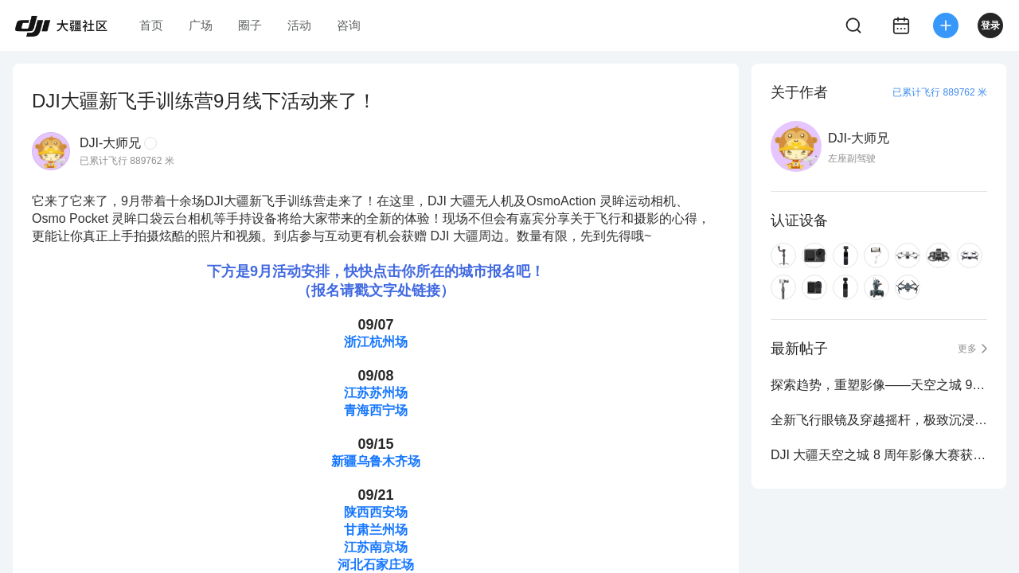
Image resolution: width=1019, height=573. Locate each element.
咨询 (349, 25)
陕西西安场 (376, 512)
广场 (201, 25)
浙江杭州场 (376, 342)
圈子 (250, 25)
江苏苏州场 (376, 393)
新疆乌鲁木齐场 (375, 461)
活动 (299, 25)
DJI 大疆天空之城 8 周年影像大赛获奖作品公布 (879, 455)
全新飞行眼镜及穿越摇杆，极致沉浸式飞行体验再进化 (879, 420)
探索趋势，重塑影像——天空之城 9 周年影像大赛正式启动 (879, 385)
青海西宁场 (376, 410)
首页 (151, 25)
